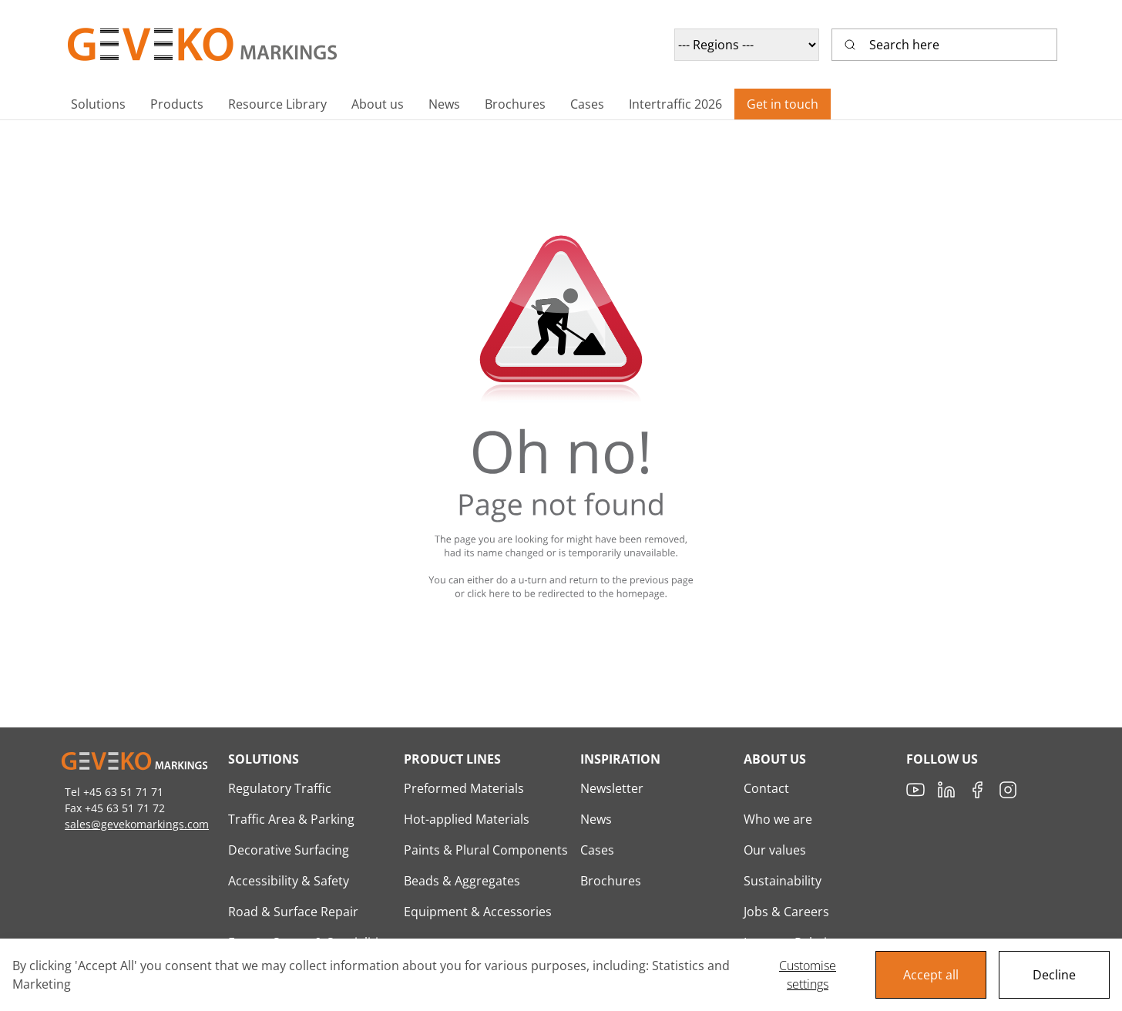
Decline (1054, 974)
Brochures (610, 880)
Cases (597, 849)
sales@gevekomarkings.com (137, 824)
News (596, 819)
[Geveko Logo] (203, 44)
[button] (98, 104)
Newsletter (611, 788)
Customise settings (807, 975)
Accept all (931, 974)
